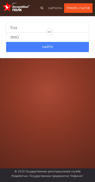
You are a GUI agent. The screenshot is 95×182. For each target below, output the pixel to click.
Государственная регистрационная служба (53, 171)
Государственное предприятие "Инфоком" (57, 176)
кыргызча (55, 8)
